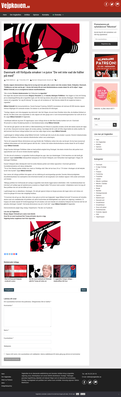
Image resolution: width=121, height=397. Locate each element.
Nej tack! (82, 394)
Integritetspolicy (6, 386)
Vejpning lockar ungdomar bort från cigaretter (19, 218)
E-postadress (9, 338)
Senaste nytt (50, 80)
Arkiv (3, 383)
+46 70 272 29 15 (91, 374)
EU (97, 169)
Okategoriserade (41, 80)
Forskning (99, 174)
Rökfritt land (100, 198)
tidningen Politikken (10, 160)
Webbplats (7, 346)
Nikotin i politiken (102, 181)
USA (97, 214)
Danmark (34, 80)
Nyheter (98, 191)
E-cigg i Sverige (101, 167)
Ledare (98, 179)
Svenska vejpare (101, 212)
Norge (98, 188)
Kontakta (45, 15)
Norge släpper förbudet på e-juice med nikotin (19, 214)
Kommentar (8, 305)
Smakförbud (100, 202)
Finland (98, 172)
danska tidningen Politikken (55, 96)
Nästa (84, 290)
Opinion (36, 15)
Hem (5, 15)
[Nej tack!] (119, 394)
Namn (6, 330)
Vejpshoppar (100, 217)
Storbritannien (100, 210)
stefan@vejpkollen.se (94, 377)
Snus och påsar (101, 207)
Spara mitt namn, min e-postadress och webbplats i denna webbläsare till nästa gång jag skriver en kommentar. (43, 354)
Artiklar (27, 15)
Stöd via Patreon (6, 380)
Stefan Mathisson (11, 80)
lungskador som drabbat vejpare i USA (61, 177)
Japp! (77, 394)
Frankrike (99, 176)
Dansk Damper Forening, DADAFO (41, 106)
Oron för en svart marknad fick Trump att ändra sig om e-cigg (25, 216)
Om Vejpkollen (15, 15)
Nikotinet (99, 186)
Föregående (9, 290)
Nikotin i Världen (101, 183)
